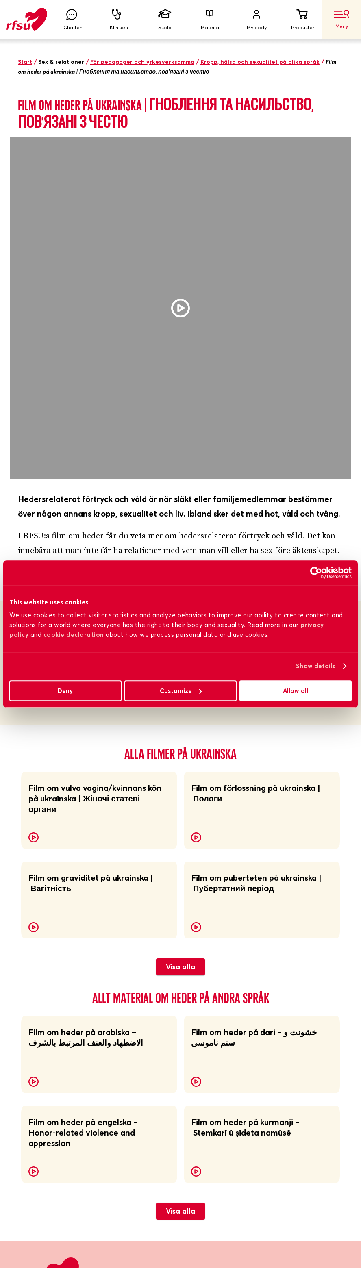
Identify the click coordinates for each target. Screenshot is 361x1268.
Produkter (302, 19)
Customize (181, 691)
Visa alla (180, 872)
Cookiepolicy (199, 1061)
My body (256, 19)
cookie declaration (73, 634)
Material (210, 19)
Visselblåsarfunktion (210, 1021)
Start (25, 61)
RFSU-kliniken (38, 1021)
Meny (341, 19)
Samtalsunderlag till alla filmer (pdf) (104, 335)
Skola (164, 19)
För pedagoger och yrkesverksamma (142, 61)
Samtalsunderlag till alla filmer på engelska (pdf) (128, 352)
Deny (65, 691)
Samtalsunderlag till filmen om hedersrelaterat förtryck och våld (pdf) (169, 318)
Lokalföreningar (41, 1042)
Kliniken (118, 19)
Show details (315, 666)
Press (25, 1061)
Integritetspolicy (204, 1042)
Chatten (72, 19)
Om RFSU (32, 981)
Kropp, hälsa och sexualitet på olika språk (260, 61)
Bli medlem (34, 1001)
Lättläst (192, 981)
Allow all (295, 691)
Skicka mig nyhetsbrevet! (67, 1172)
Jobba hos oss (201, 1001)
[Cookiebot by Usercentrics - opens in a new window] (316, 573)
